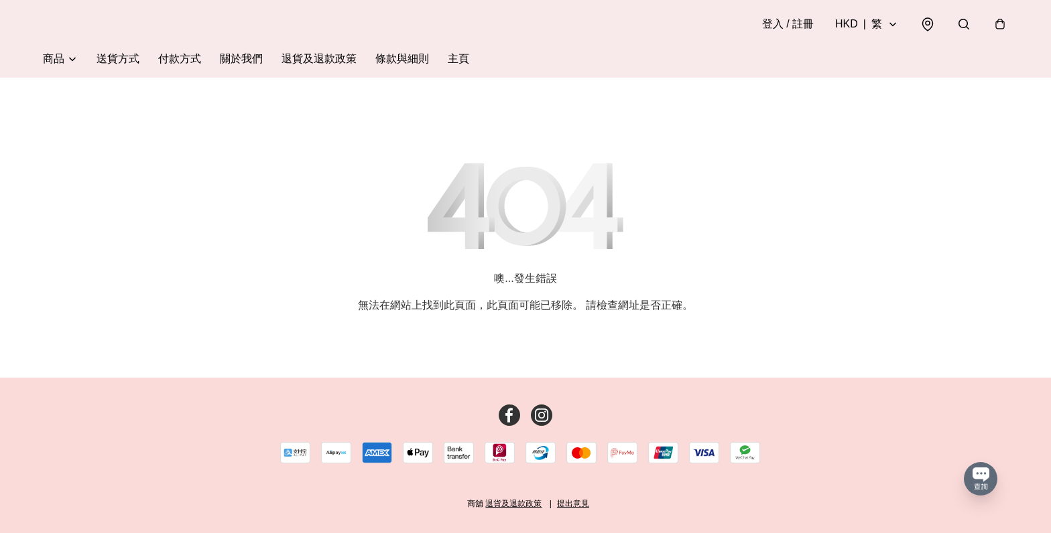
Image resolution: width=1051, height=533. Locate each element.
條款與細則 (402, 58)
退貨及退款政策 (319, 58)
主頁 (458, 58)
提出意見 (573, 503)
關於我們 (241, 58)
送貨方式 (118, 58)
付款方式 (179, 58)
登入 (788, 23)
